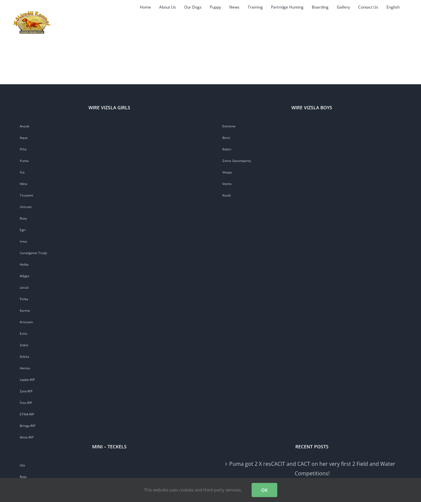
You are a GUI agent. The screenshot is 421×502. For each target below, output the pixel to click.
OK (264, 490)
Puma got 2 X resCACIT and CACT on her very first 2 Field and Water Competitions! (312, 468)
